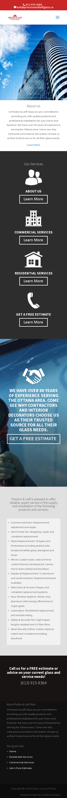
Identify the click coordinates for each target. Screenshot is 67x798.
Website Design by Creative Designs (40, 795)
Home (12, 751)
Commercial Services (21, 762)
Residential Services (21, 757)
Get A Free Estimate (20, 768)
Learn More (33, 145)
